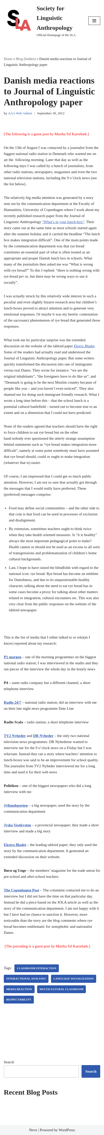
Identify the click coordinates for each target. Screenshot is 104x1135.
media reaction (19, 989)
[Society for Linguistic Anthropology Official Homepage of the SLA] (42, 21)
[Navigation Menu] (94, 20)
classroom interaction (36, 968)
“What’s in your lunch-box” (63, 222)
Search (9, 1062)
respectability (18, 999)
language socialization (74, 978)
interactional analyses (26, 978)
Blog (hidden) (26, 59)
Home (8, 59)
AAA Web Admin (20, 113)
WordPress (67, 1130)
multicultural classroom (62, 989)
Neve (33, 1130)
